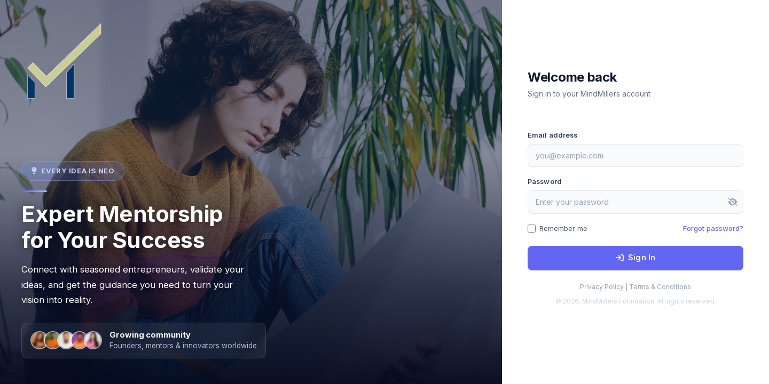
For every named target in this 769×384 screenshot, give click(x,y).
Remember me (557, 228)
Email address (552, 135)
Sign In (635, 257)
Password (545, 182)
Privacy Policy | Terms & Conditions (635, 287)
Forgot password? (713, 228)
